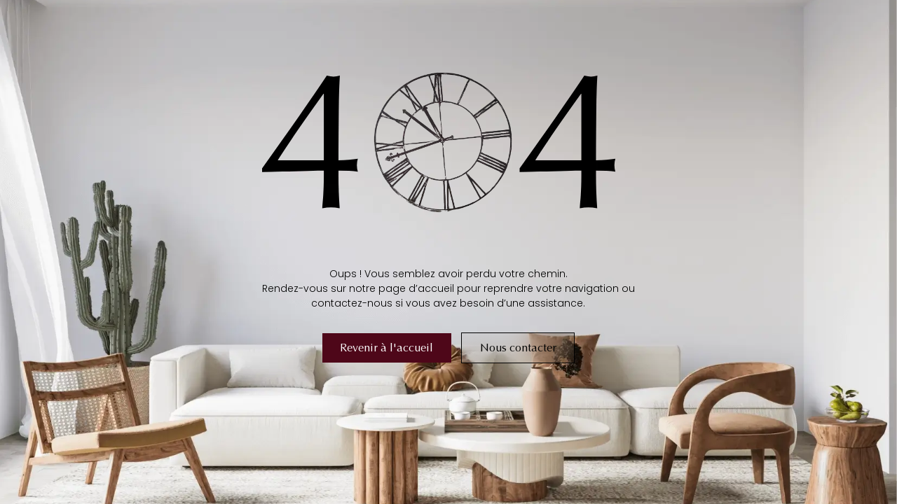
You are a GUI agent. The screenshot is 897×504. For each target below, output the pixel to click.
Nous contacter (518, 347)
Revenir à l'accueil (386, 347)
